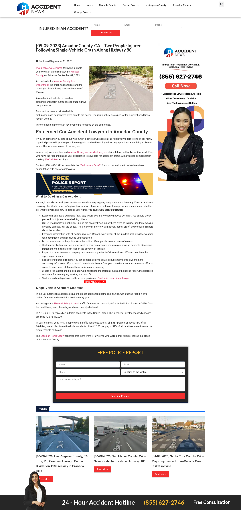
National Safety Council (66, 303)
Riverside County (181, 5)
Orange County (82, 12)
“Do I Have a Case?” (90, 165)
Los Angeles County (155, 5)
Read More (102, 469)
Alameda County (108, 5)
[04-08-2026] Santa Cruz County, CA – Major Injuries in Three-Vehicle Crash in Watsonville (178, 461)
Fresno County (131, 5)
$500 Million (51, 159)
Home (77, 5)
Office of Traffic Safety (53, 335)
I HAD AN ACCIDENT (95, 281)
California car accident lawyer (113, 278)
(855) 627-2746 (164, 502)
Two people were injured (49, 68)
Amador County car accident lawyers (87, 152)
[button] (221, 4)
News (90, 5)
